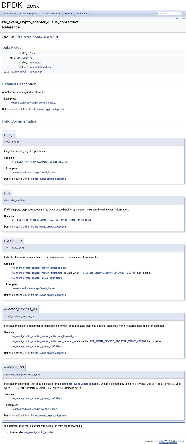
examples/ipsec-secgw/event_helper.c (33, 102)
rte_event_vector (78, 383)
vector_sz (35, 62)
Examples (82, 13)
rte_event (22, 58)
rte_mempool (18, 71)
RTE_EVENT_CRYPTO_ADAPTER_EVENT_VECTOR (39, 161)
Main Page (10, 13)
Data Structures (51, 14)
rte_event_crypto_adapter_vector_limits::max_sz (38, 272)
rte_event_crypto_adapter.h (37, 37)
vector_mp (36, 71)
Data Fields (180, 19)
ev (31, 58)
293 (23, 109)
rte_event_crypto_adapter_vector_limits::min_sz (38, 267)
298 (25, 226)
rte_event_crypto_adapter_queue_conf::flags (36, 277)
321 (25, 415)
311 (25, 353)
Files (69, 14)
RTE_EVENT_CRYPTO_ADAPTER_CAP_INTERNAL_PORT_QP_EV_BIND (51, 220)
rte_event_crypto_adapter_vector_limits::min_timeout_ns (43, 336)
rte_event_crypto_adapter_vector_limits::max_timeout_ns (43, 341)
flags (32, 53)
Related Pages (28, 13)
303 (25, 295)
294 (25, 178)
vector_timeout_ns (40, 67)
